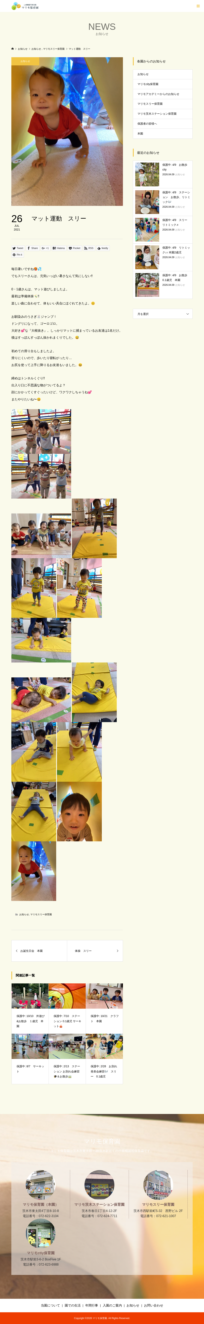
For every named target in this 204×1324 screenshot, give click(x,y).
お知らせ (25, 61)
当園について (50, 1305)
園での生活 (73, 1305)
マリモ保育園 (102, 1141)
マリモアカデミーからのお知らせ (158, 94)
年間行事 (91, 1305)
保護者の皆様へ (147, 123)
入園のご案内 (112, 1305)
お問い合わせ (153, 1305)
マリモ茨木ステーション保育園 (157, 113)
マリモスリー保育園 (41, 914)
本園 (140, 133)
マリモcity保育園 (147, 84)
